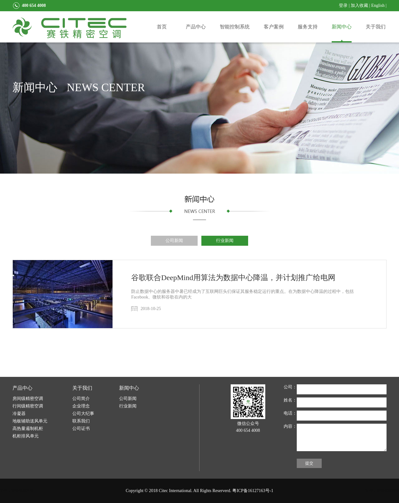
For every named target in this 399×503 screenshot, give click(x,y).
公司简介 (81, 398)
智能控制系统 (235, 26)
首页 (162, 26)
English (378, 5)
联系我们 (81, 421)
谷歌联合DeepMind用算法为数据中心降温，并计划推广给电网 (233, 278)
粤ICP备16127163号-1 (252, 490)
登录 (343, 5)
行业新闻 (224, 240)
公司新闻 (174, 240)
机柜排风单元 (25, 436)
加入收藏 (359, 5)
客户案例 (274, 26)
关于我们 (376, 26)
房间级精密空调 (27, 398)
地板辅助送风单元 (29, 421)
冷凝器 (19, 413)
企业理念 (81, 406)
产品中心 (196, 26)
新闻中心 (342, 26)
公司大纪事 (83, 413)
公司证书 (81, 428)
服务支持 (308, 26)
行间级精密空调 (27, 406)
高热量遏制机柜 (27, 428)
